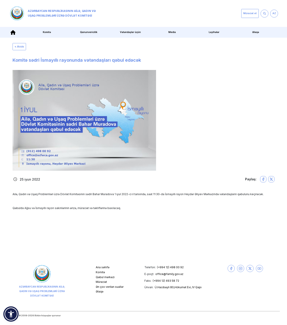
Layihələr (214, 32)
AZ (274, 13)
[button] (10, 314)
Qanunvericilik (88, 32)
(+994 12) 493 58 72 (166, 280)
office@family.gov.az (169, 274)
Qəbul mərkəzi (105, 277)
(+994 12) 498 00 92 (170, 267)
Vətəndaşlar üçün (130, 32)
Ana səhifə (102, 267)
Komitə (47, 32)
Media (172, 32)
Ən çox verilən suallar (110, 286)
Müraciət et (250, 13)
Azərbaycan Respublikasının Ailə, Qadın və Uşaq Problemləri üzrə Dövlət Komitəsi (53, 13)
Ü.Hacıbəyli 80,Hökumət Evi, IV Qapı (178, 287)
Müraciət (101, 282)
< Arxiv (19, 46)
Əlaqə (255, 32)
